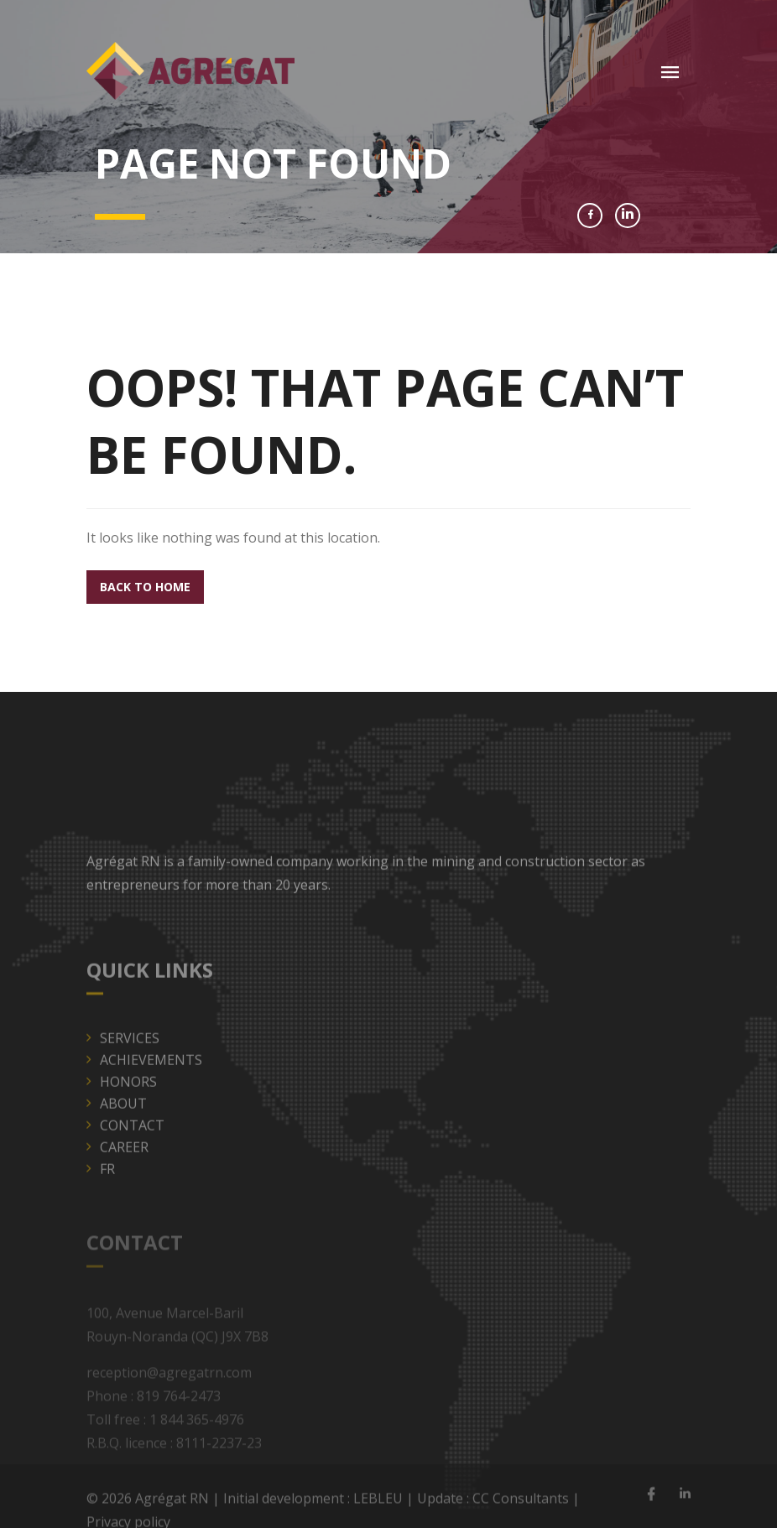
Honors (128, 1103)
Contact (132, 1147)
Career (124, 1169)
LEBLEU (378, 1503)
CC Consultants (520, 1503)
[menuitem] (395, 1191)
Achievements (151, 1082)
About (123, 1125)
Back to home (145, 587)
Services (129, 1060)
